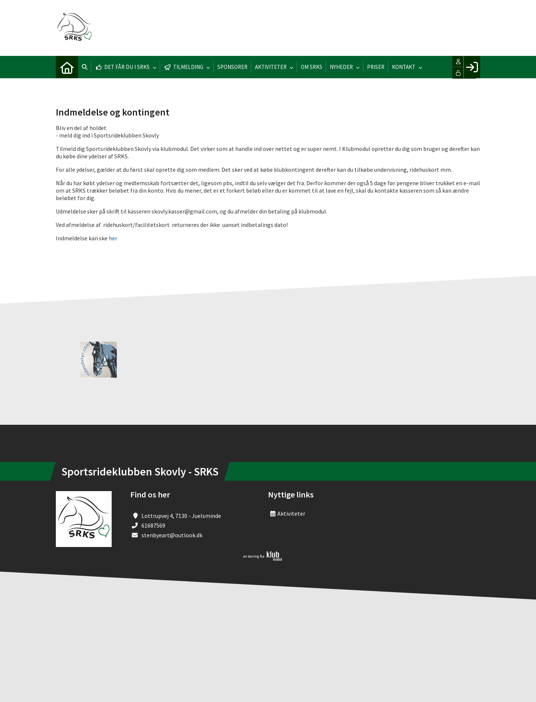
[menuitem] (67, 67)
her (113, 238)
